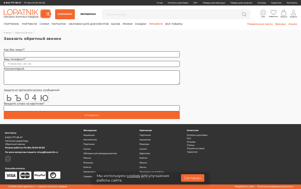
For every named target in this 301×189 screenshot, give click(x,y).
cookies (133, 175)
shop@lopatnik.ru (47, 152)
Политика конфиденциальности (275, 186)
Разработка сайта (244, 186)
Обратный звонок (15, 144)
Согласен (192, 178)
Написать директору (16, 141)
